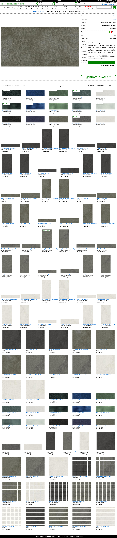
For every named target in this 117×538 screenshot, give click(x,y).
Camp (114, 19)
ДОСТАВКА (79, 1)
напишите (77, 536)
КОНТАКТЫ (40, 1)
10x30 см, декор (58, 401)
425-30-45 (110, 2)
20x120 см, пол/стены (10, 150)
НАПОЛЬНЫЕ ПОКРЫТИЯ (32, 6)
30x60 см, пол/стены (50, 150)
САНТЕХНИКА (78, 6)
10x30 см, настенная (11, 98)
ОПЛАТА (59, 1)
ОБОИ (55, 6)
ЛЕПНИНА (45, 6)
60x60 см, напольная (11, 351)
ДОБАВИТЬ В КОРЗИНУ (98, 77)
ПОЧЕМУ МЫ (19, 1)
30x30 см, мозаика (81, 478)
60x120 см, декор (52, 452)
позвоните (65, 536)
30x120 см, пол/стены (31, 150)
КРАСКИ (66, 6)
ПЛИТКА (19, 6)
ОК (101, 62)
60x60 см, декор (106, 452)
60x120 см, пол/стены (67, 150)
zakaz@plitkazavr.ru (110, 4)
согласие (104, 55)
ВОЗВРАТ (98, 1)
